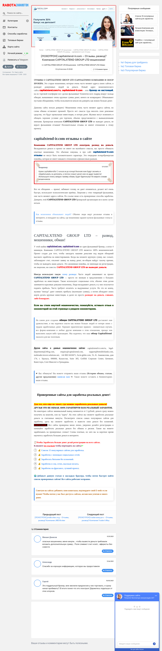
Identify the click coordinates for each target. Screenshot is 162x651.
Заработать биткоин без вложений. (57, 459)
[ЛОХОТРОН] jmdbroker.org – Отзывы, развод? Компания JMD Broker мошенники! (52, 520)
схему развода (69, 274)
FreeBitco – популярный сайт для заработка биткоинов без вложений (145, 41)
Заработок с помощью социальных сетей (60, 455)
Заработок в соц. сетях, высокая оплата (59, 464)
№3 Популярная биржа (133, 70)
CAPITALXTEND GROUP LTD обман (91, 65)
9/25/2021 (110, 536)
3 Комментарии (101, 69)
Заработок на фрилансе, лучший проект (60, 468)
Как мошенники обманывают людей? (53, 214)
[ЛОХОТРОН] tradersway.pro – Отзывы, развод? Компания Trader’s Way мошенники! (95, 520)
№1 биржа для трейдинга (134, 62)
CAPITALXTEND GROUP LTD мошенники (60, 65)
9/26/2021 (110, 561)
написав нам (63, 377)
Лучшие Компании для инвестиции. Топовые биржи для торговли (144, 29)
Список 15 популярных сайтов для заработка (62, 450)
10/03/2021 (110, 581)
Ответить (108, 551)
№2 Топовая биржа (131, 66)
